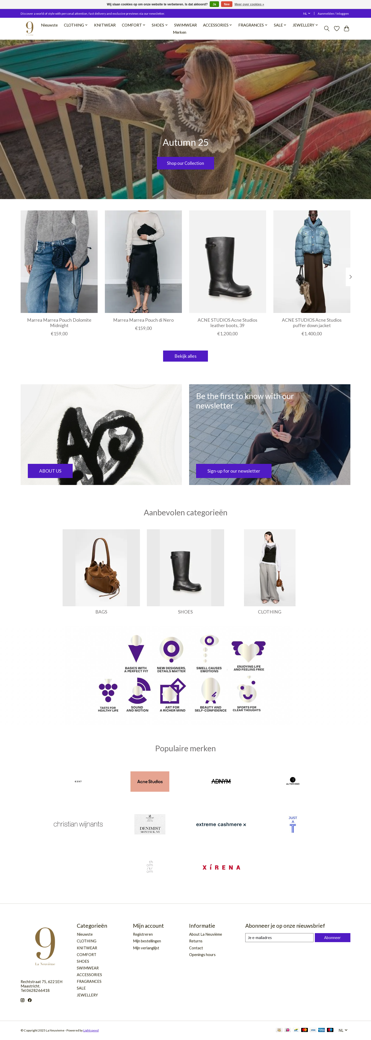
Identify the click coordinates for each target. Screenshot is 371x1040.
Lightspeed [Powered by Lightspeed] (91, 1030)
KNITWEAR (105, 25)
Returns (196, 941)
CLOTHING (269, 612)
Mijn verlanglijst (146, 948)
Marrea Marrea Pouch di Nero (143, 319)
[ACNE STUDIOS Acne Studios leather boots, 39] (227, 261)
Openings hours (202, 954)
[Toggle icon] (327, 28)
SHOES (185, 612)
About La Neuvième (205, 934)
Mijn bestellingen (147, 941)
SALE (81, 988)
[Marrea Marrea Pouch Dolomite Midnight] (59, 261)
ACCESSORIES (89, 975)
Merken (179, 32)
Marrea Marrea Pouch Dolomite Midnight (59, 322)
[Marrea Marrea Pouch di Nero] (143, 261)
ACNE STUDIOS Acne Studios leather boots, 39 (227, 322)
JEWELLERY (87, 995)
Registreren (143, 934)
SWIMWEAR (185, 25)
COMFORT (86, 954)
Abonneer (332, 937)
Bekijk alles (185, 356)
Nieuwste (49, 25)
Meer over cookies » (249, 4)
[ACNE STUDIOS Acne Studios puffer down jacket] (311, 261)
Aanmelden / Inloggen (333, 13)
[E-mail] (279, 937)
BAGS (101, 612)
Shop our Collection (185, 162)
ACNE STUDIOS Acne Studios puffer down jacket (312, 322)
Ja (214, 4)
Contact (196, 948)
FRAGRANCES (89, 981)
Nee (227, 4)
